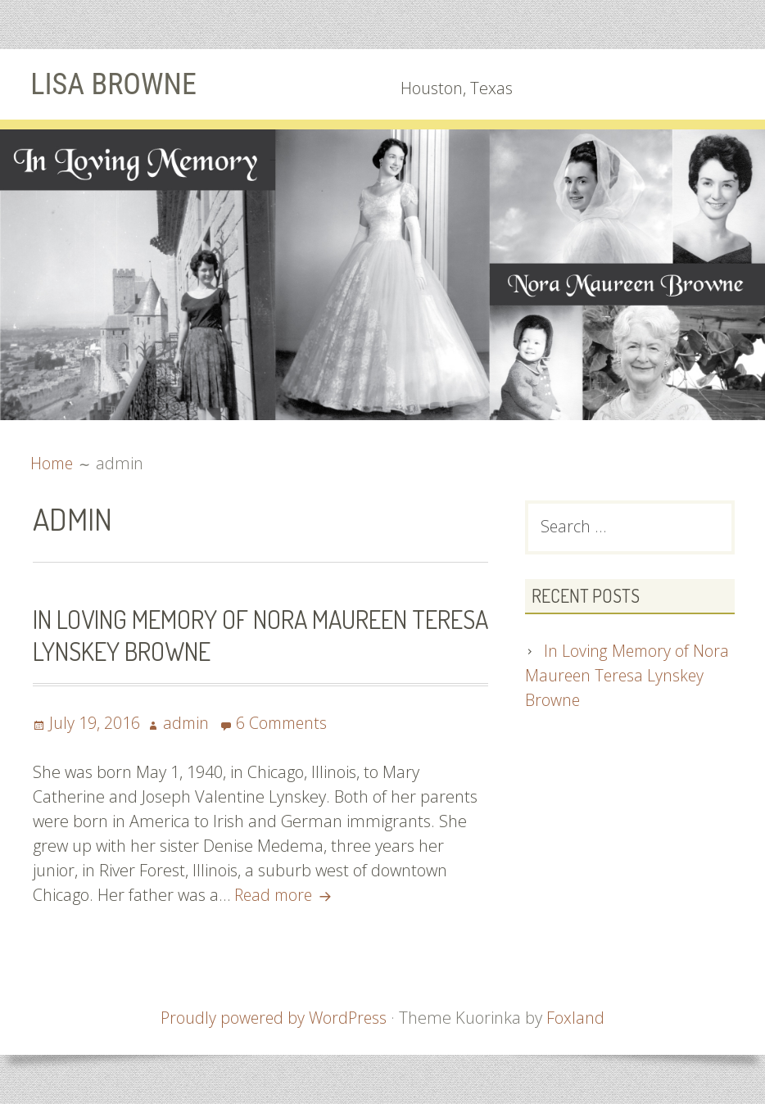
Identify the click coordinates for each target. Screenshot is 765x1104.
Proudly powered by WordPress (273, 1018)
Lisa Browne (117, 84)
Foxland (578, 1018)
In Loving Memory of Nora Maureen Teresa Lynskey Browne (226, 634)
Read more (287, 895)
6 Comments (285, 723)
